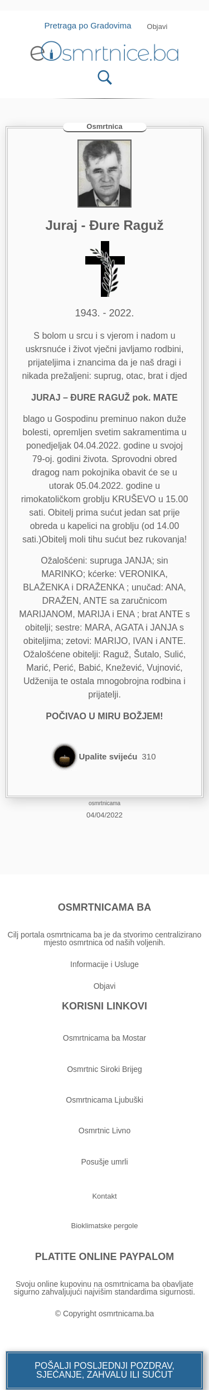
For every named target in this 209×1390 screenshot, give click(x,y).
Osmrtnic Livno (104, 1130)
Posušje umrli (104, 1161)
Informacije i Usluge (104, 964)
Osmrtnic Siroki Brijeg (104, 1069)
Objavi (105, 986)
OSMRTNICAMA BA (104, 907)
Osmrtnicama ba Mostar (104, 1037)
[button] (104, 1370)
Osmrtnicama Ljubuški (104, 1099)
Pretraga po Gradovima (92, 25)
